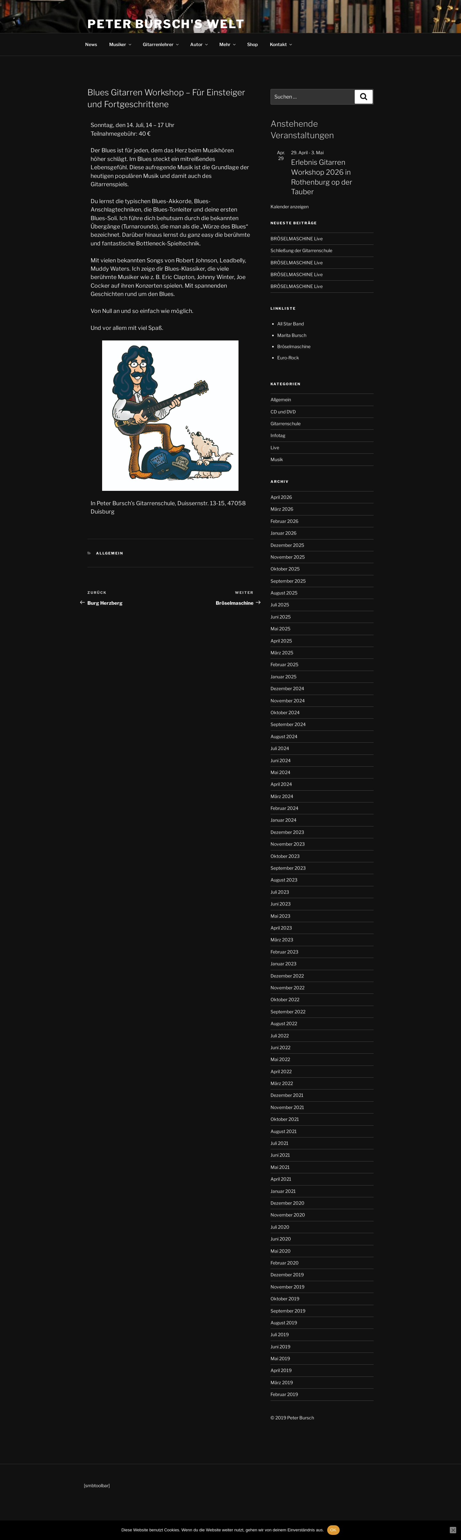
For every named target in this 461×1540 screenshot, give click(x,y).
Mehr (228, 44)
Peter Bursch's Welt (166, 24)
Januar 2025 (283, 676)
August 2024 (284, 736)
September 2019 (288, 1310)
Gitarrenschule (286, 423)
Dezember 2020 (287, 1203)
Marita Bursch (291, 335)
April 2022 (281, 1071)
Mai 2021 (280, 1167)
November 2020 (288, 1214)
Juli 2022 (280, 1035)
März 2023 (282, 939)
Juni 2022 (280, 1047)
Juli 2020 (280, 1227)
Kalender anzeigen (290, 206)
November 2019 (287, 1286)
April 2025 (281, 640)
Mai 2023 (280, 916)
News (91, 44)
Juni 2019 (280, 1346)
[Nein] (453, 1530)
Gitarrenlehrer (161, 44)
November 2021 (287, 1107)
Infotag (278, 435)
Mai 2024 (280, 772)
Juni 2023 (281, 903)
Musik (277, 459)
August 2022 (284, 1023)
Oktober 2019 (285, 1298)
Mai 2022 (280, 1059)
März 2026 (282, 509)
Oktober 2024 (285, 712)
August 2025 (284, 592)
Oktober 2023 (285, 856)
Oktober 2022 (285, 999)
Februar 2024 (284, 808)
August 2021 (284, 1131)
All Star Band (290, 323)
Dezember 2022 (287, 975)
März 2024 (282, 796)
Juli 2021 (279, 1143)
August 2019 (284, 1322)
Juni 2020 (281, 1238)
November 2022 (287, 987)
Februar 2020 (285, 1262)
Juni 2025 (281, 616)
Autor (199, 44)
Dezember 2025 (287, 545)
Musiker (120, 44)
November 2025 (288, 557)
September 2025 (288, 581)
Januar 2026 (283, 533)
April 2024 (281, 784)
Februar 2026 (284, 521)
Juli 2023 (280, 892)
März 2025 (282, 652)
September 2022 (288, 1011)
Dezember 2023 (287, 832)
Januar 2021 (283, 1191)
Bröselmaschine (294, 346)
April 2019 (281, 1370)
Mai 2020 (281, 1251)
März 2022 (282, 1083)
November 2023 (288, 844)
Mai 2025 (280, 628)
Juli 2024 (280, 748)
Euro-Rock (288, 357)
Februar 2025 (284, 664)
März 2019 (282, 1382)
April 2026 (281, 497)
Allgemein (109, 553)
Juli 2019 (280, 1334)
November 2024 (288, 700)
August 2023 (284, 879)
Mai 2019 (280, 1358)
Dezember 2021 (287, 1095)
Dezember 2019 (287, 1274)
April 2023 (281, 927)
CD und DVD (283, 411)
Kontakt (281, 44)
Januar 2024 (283, 820)
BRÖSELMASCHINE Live (297, 238)
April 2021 (281, 1179)
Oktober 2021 (285, 1119)
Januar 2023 (283, 963)
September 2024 (288, 724)
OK (333, 1530)
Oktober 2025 (285, 568)
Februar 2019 (284, 1394)
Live (275, 447)
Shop (252, 44)
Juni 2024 (281, 760)
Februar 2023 (284, 951)
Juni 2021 (280, 1155)
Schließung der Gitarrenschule (301, 250)
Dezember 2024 (287, 688)
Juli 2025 (280, 604)
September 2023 (288, 868)
